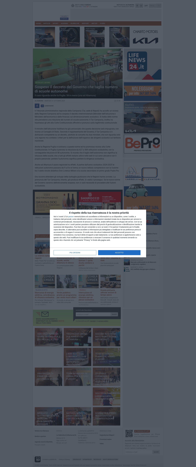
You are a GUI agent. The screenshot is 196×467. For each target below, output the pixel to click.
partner (71, 216)
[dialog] (98, 233)
